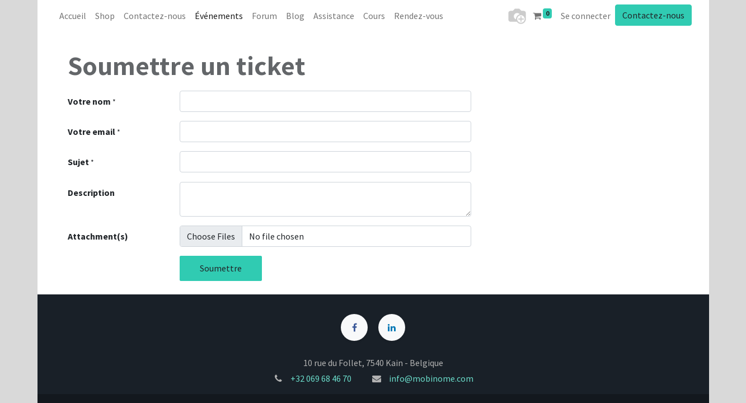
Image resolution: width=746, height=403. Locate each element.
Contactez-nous (653, 15)
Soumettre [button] (221, 268)
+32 (298, 378)
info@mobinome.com (431, 378)
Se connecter (586, 15)
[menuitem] (73, 15)
